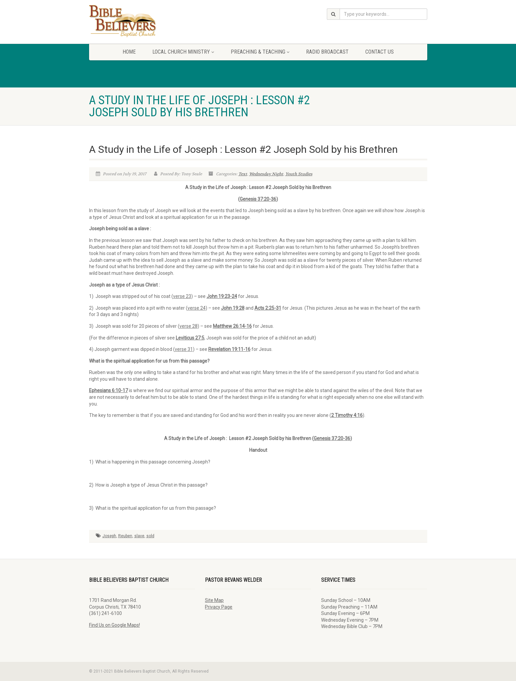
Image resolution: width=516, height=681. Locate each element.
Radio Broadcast (327, 52)
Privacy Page (218, 607)
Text (242, 174)
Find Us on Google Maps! (114, 625)
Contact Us (379, 52)
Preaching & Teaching (260, 52)
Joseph (109, 536)
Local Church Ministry (183, 52)
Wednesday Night (266, 174)
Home (129, 52)
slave (139, 536)
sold (150, 536)
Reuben (125, 536)
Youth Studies (298, 174)
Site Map (214, 600)
